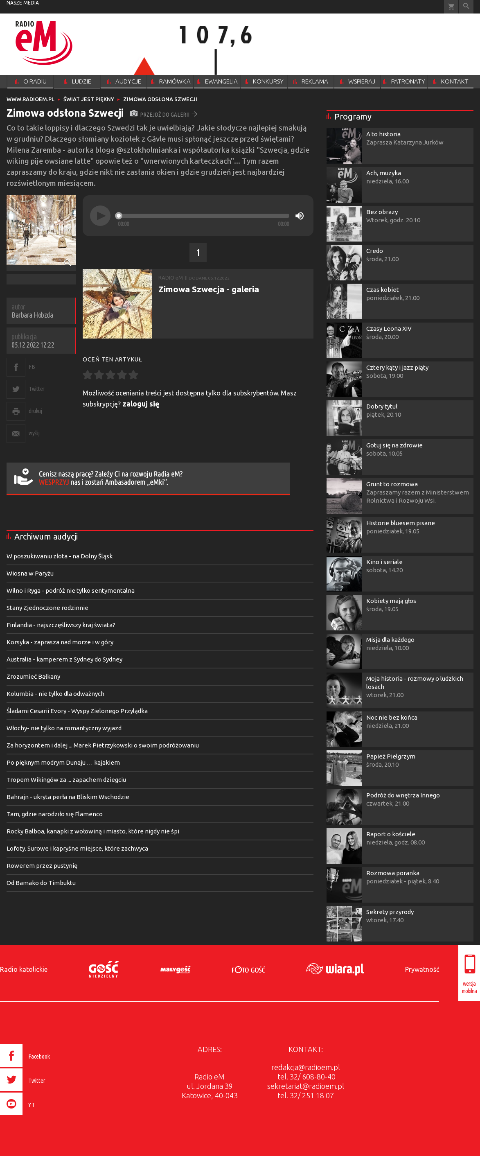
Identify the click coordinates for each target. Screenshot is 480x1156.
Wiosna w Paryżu (30, 573)
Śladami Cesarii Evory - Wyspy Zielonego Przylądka (77, 710)
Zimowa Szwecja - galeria (208, 289)
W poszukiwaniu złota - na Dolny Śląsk (60, 556)
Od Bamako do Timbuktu (41, 882)
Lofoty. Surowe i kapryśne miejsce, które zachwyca (77, 848)
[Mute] (299, 216)
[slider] (203, 216)
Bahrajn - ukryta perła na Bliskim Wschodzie (68, 796)
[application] (198, 215)
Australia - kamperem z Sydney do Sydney (64, 659)
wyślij (34, 432)
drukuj (35, 410)
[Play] (100, 215)
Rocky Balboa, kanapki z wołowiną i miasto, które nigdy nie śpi (93, 831)
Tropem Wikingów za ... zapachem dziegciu (66, 779)
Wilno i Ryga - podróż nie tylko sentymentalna (71, 590)
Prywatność (422, 969)
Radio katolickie (23, 969)
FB (32, 366)
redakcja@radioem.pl (305, 1067)
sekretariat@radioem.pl (305, 1086)
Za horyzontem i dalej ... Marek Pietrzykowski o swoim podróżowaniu (103, 745)
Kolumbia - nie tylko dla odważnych (55, 693)
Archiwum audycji (46, 536)
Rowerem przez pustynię (42, 865)
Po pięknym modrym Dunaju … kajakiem (63, 762)
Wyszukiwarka (466, 7)
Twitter (37, 388)
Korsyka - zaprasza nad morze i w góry (60, 642)
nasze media (23, 2)
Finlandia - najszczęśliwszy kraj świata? (61, 624)
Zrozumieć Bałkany (33, 676)
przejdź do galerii (164, 114)
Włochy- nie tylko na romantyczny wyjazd (64, 728)
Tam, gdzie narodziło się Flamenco (55, 814)
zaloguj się (141, 404)
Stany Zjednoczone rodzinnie (47, 607)
